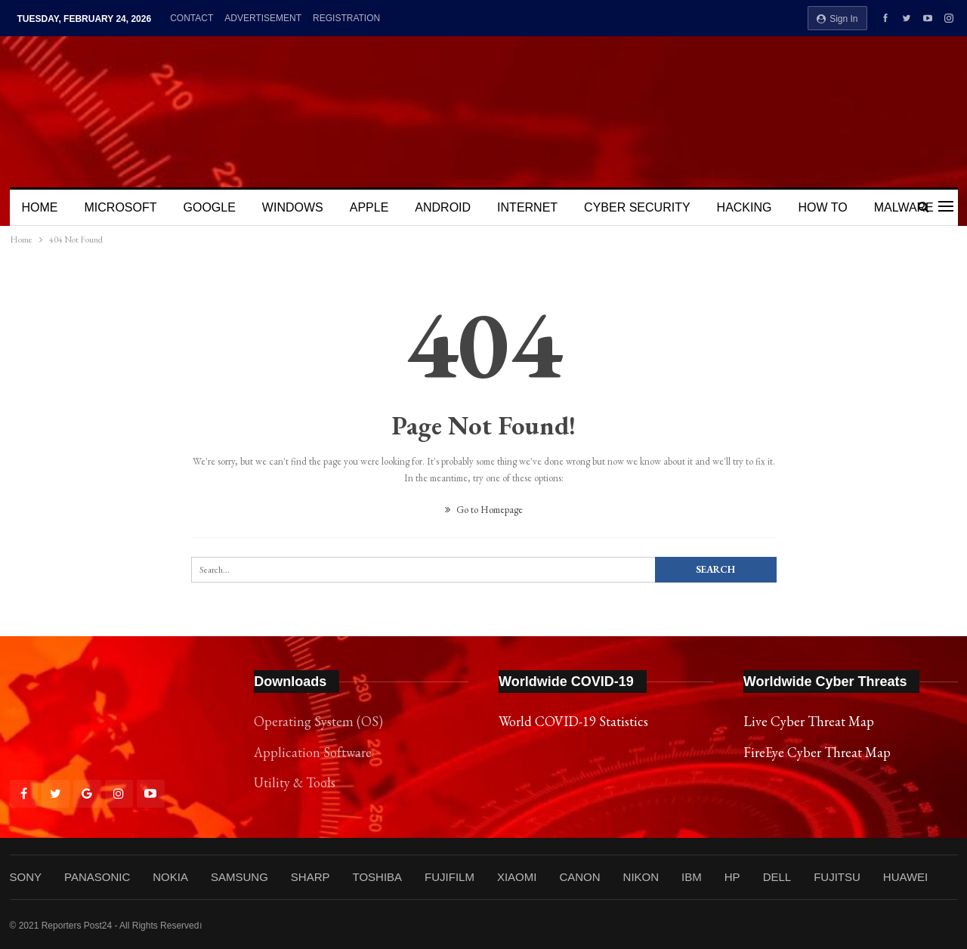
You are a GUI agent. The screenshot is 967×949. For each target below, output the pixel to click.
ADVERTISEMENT (262, 18)
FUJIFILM (449, 876)
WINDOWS (292, 207)
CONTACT (191, 18)
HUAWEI (905, 876)
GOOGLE (210, 207)
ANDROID (443, 207)
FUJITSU (837, 876)
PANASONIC (97, 876)
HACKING (744, 207)
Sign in (837, 19)
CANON (579, 876)
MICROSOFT (121, 207)
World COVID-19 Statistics (573, 721)
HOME (40, 207)
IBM (691, 876)
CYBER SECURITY (637, 207)
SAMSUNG (239, 876)
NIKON (641, 876)
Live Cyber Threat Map (808, 721)
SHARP (310, 876)
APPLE (369, 207)
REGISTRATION (346, 18)
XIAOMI (517, 876)
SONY (26, 876)
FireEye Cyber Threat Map (817, 752)
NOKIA (170, 876)
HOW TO (822, 207)
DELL (777, 876)
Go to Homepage (484, 509)
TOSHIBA (377, 876)
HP (732, 876)
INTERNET (527, 207)
